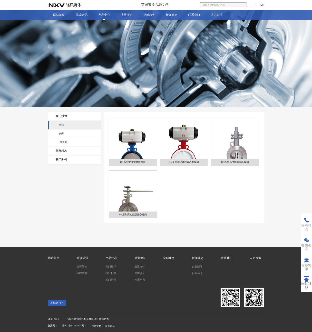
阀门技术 (61, 116)
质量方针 (139, 266)
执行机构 (61, 151)
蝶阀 (62, 124)
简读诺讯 (82, 15)
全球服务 (149, 15)
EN (262, 4)
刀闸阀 (63, 142)
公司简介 (82, 266)
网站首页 (59, 15)
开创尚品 (110, 326)
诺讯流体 (73, 5)
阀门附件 (61, 159)
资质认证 (139, 273)
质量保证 (126, 15)
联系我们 (194, 15)
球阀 (62, 133)
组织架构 (82, 273)
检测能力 (139, 279)
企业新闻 (197, 266)
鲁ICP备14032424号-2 (74, 325)
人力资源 (217, 15)
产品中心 (104, 15)
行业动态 (197, 273)
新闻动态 (171, 15)
